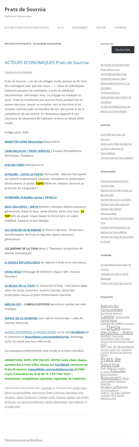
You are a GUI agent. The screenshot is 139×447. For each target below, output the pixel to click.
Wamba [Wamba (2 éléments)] (120, 395)
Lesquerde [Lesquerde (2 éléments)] (126, 349)
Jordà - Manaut (57, 397)
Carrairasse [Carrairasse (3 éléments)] (122, 317)
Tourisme (120, 27)
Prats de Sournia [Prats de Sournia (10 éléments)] (111, 361)
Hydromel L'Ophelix (36, 397)
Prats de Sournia (25, 9)
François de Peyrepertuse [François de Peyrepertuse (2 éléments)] (113, 341)
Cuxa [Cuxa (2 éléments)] (103, 328)
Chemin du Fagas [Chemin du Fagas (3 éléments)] (112, 323)
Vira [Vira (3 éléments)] (113, 395)
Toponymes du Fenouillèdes (117, 158)
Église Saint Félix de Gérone (116, 144)
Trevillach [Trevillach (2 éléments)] (105, 395)
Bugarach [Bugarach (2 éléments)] (117, 313)
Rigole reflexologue (56, 402)
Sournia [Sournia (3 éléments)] (106, 384)
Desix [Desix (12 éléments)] (113, 327)
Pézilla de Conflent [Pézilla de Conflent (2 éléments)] (116, 368)
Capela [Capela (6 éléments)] (107, 316)
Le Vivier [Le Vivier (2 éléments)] (105, 352)
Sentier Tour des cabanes (115, 204)
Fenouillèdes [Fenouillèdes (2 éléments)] (107, 338)
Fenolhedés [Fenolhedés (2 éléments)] (118, 336)
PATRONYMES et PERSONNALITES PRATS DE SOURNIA (116, 97)
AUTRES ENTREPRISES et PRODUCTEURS (30, 332)
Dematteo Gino (74, 392)
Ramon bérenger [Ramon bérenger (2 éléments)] (109, 374)
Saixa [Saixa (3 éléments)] (125, 378)
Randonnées (80, 27)
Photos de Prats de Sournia (116, 283)
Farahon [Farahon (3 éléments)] (106, 336)
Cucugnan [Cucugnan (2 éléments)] (129, 323)
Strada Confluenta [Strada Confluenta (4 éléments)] (114, 387)
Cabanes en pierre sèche (114, 274)
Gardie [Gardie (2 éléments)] (130, 341)
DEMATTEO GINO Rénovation (24, 141)
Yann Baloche (76, 402)
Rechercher (107, 43)
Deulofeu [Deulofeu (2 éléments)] (126, 328)
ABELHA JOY (13, 304)
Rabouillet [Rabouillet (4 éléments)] (118, 371)
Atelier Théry (80, 388)
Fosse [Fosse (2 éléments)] (117, 338)
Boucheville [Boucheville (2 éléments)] (106, 313)
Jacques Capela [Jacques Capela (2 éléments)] (108, 349)
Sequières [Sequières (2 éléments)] (121, 381)
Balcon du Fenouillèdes (18, 392)
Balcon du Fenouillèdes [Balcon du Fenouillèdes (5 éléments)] (112, 307)
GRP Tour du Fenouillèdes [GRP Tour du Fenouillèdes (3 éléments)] (117, 346)
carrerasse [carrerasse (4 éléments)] (109, 320)
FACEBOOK (77, 332)
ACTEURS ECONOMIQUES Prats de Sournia (47, 62)
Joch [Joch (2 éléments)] (118, 349)
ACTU (60, 27)
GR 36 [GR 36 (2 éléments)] (103, 344)
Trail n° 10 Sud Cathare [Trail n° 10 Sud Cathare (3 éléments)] (116, 392)
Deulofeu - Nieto (14, 397)
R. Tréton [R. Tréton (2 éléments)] (105, 371)
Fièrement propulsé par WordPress (23, 440)
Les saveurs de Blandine (30, 402)
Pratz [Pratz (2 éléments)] (103, 368)
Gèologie (106, 278)
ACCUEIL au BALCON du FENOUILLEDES (27, 27)
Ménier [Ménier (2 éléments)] (104, 355)
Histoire (101, 27)
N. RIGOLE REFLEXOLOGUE (22, 262)
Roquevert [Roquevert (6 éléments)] (111, 377)
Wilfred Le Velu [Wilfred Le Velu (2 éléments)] (108, 398)
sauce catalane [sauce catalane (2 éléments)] (108, 381)
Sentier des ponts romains (116, 199)
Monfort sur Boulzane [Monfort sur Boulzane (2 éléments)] (121, 352)
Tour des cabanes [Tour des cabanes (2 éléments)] (109, 390)
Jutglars (71, 397)
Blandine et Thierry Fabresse (48, 392)
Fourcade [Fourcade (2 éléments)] (125, 338)
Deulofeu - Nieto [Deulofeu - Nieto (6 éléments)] (117, 332)
